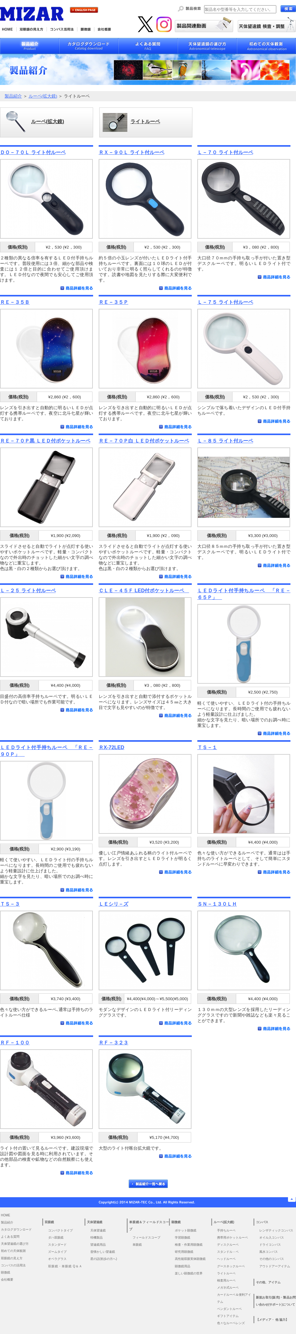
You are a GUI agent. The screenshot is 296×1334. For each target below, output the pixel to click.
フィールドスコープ (146, 1237)
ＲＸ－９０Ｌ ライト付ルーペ (131, 152)
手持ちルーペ (226, 1230)
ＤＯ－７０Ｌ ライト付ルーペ (33, 152)
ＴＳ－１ (207, 747)
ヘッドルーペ (226, 1259)
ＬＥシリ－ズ (113, 904)
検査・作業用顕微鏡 (189, 1244)
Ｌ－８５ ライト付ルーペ (225, 440)
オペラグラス (57, 1259)
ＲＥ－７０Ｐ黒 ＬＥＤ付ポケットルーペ (45, 440)
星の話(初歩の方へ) (105, 1259)
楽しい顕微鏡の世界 (189, 1273)
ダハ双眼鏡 (56, 1237)
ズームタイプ (57, 1251)
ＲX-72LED (111, 747)
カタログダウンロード (16, 1229)
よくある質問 (10, 1236)
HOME (5, 1215)
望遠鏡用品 (98, 1244)
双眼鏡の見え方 (12, 1258)
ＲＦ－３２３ (113, 1042)
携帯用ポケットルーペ (232, 1237)
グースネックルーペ (231, 1266)
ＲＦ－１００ (15, 1042)
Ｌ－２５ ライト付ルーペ (28, 590)
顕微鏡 (5, 1272)
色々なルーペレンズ (231, 1323)
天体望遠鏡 (98, 1230)
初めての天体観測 (13, 1250)
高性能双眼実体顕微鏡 (190, 1259)
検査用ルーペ (226, 1280)
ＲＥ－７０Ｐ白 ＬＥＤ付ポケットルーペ (144, 440)
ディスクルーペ (228, 1244)
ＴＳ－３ (10, 904)
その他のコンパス (271, 1259)
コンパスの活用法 (13, 1265)
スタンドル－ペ (228, 1251)
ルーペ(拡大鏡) (43, 96)
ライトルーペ (226, 1273)
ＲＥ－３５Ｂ (15, 302)
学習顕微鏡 (182, 1237)
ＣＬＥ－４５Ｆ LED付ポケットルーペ (144, 590)
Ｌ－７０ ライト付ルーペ (225, 152)
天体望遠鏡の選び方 (15, 1243)
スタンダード (57, 1244)
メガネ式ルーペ (228, 1287)
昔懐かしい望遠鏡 (102, 1251)
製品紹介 (13, 96)
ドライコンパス (270, 1244)
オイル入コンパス (271, 1237)
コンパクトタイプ (60, 1230)
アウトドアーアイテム (274, 1266)
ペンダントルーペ (229, 1309)
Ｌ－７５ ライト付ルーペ (225, 302)
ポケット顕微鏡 (185, 1230)
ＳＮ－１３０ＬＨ (217, 904)
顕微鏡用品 (182, 1266)
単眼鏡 (137, 1244)
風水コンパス (268, 1251)
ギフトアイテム (228, 1316)
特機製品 (96, 1237)
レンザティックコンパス (276, 1230)
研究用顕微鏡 (184, 1251)
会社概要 (7, 1279)
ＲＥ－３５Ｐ (113, 302)
